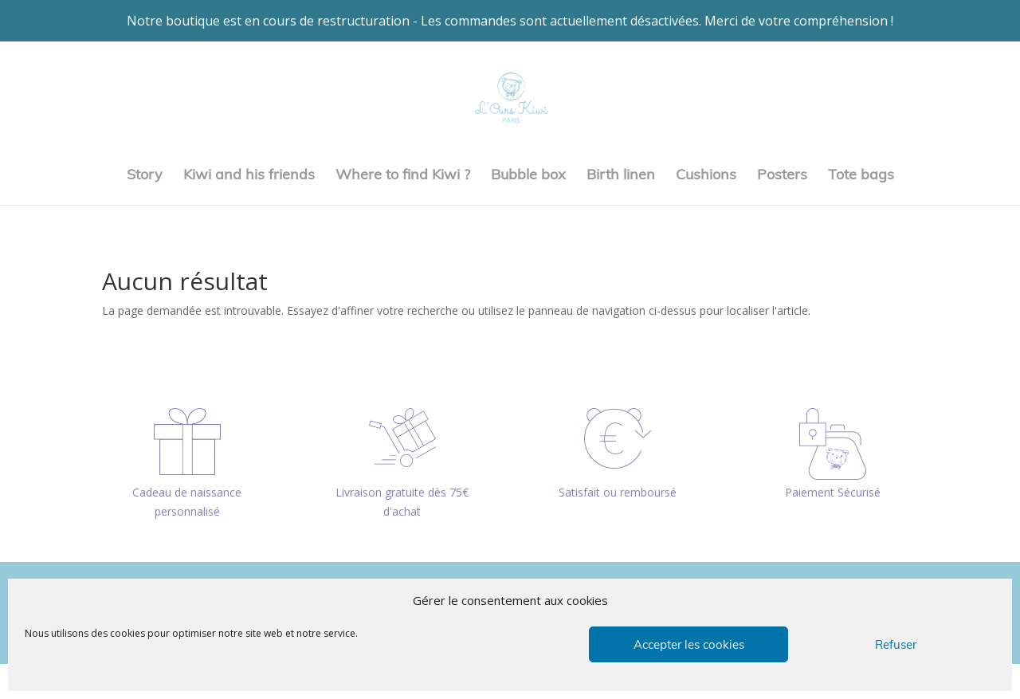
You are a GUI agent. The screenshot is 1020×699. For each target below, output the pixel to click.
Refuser (895, 644)
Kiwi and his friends (249, 176)
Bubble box (528, 176)
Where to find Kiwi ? (402, 176)
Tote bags (861, 176)
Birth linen (620, 176)
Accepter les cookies (689, 644)
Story (145, 176)
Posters (782, 176)
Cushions (706, 176)
